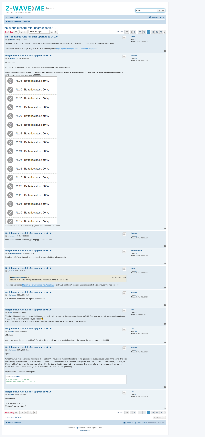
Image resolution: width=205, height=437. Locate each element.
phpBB (78, 428)
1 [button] (134, 32)
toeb (132, 309)
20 (136, 39)
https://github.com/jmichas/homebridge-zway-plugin (77, 48)
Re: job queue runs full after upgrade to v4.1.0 (31, 36)
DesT (132, 328)
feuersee (134, 55)
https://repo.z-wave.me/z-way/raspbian (38, 285)
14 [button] (153, 32)
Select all (15, 376)
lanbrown (134, 292)
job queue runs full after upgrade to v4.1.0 (30, 27)
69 (136, 331)
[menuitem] (19, 17)
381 (136, 295)
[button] (126, 32)
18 (136, 254)
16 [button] (161, 32)
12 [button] (144, 32)
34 (136, 58)
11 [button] (140, 32)
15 (136, 313)
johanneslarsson (136, 250)
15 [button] (157, 32)
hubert (133, 36)
